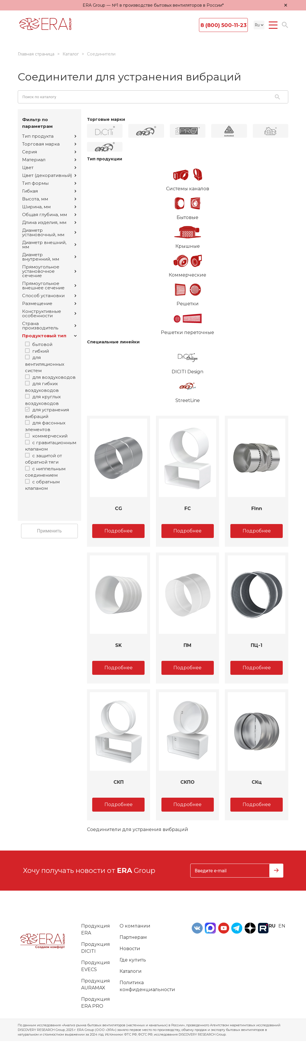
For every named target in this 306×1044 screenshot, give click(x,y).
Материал (49, 159)
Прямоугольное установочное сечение (49, 271)
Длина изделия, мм (49, 222)
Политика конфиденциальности (147, 986)
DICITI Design (187, 360)
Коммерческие (187, 264)
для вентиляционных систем (44, 364)
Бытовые (187, 206)
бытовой (42, 344)
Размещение (49, 303)
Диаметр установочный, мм (49, 232)
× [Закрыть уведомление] (285, 5)
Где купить (133, 960)
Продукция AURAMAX (95, 984)
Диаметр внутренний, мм (49, 256)
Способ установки (49, 295)
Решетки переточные (187, 321)
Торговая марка (49, 144)
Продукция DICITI (95, 947)
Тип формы (49, 183)
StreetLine (187, 389)
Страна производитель (49, 325)
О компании (135, 926)
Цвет (49, 167)
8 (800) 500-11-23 (223, 25)
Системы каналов (187, 177)
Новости (130, 948)
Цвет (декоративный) (49, 175)
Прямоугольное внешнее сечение (49, 285)
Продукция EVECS (95, 966)
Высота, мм (49, 199)
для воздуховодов (54, 377)
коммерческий (49, 436)
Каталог (71, 54)
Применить (49, 531)
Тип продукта (49, 136)
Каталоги (131, 971)
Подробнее (118, 531)
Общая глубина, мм (49, 214)
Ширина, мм (49, 207)
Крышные (187, 235)
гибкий (40, 351)
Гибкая (49, 191)
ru (272, 926)
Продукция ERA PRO (95, 1002)
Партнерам (133, 937)
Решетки (187, 292)
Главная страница (36, 54)
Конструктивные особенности (49, 313)
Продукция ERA (95, 929)
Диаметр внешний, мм (49, 244)
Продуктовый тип (49, 335)
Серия (49, 152)
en (281, 926)
